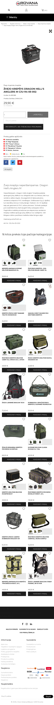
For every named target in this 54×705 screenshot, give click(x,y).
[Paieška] (9, 10)
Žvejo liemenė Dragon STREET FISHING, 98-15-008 (40, 582)
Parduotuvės (35, 613)
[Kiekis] (15, 114)
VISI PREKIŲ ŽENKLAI (27, 632)
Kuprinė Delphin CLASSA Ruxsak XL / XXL (37, 448)
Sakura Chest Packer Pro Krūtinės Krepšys (38, 314)
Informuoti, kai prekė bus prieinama (23, 127)
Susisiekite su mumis (20, 613)
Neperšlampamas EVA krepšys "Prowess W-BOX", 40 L (14, 582)
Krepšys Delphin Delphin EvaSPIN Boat (12, 493)
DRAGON (18, 98)
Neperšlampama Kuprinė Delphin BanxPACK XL (12, 269)
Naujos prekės (12, 629)
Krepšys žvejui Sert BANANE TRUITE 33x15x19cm (13, 314)
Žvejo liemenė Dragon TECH (13, 402)
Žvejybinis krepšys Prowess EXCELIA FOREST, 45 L (39, 493)
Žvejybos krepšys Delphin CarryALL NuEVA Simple (38, 537)
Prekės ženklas (9, 98)
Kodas (6, 95)
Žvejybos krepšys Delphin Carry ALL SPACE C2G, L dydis (13, 359)
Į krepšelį (38, 115)
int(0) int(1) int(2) (14, 252)
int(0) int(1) (14, 297)
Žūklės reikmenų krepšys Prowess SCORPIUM (12, 448)
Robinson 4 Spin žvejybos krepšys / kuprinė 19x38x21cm (39, 403)
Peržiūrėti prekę (14, 280)
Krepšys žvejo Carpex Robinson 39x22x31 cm (11, 537)
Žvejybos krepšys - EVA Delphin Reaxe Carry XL (37, 269)
